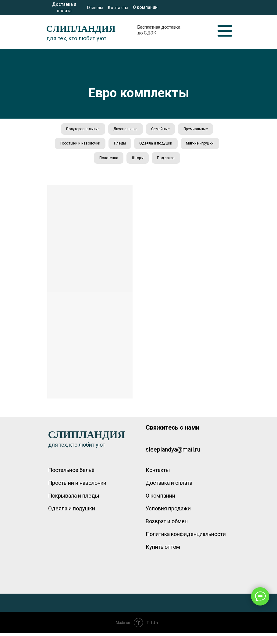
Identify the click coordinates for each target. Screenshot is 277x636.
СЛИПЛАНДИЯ (81, 28)
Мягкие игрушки (201, 145)
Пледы (119, 145)
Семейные (161, 129)
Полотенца (107, 160)
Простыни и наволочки (79, 145)
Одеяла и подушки (156, 145)
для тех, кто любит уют (76, 38)
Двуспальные (125, 129)
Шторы (138, 160)
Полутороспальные (81, 129)
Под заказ (167, 160)
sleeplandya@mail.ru (173, 452)
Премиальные (197, 129)
